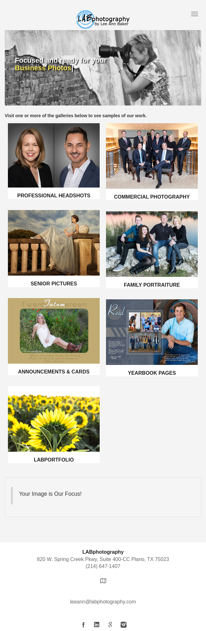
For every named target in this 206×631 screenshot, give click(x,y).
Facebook (83, 624)
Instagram (123, 624)
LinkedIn (97, 624)
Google (110, 624)
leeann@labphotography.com (103, 601)
